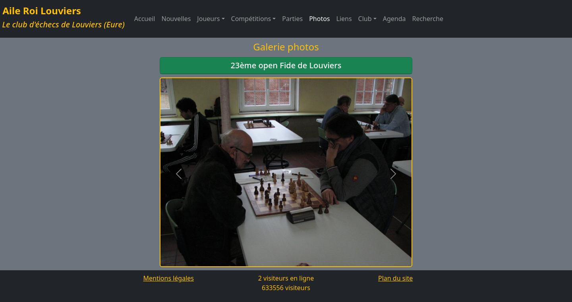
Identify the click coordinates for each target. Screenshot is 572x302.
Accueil (144, 18)
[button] (178, 173)
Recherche (427, 18)
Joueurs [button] (208, 18)
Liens (344, 18)
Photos (319, 18)
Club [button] (365, 18)
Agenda (394, 18)
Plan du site (395, 278)
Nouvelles (176, 18)
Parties (292, 18)
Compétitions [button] (251, 18)
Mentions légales (168, 278)
